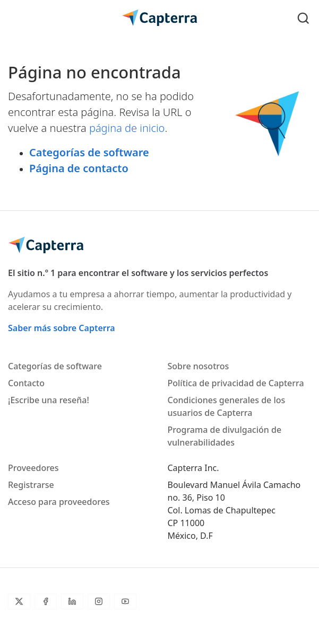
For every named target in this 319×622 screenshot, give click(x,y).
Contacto (26, 383)
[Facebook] (46, 601)
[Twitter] (19, 601)
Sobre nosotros (198, 366)
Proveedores (33, 468)
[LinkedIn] (72, 601)
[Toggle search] (303, 17)
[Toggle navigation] (15, 17)
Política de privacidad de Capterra (236, 383)
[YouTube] (125, 601)
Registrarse (31, 485)
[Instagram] (99, 601)
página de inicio (127, 128)
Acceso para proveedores (59, 502)
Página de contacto (78, 168)
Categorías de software (89, 152)
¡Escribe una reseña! (48, 400)
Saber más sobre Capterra (61, 328)
